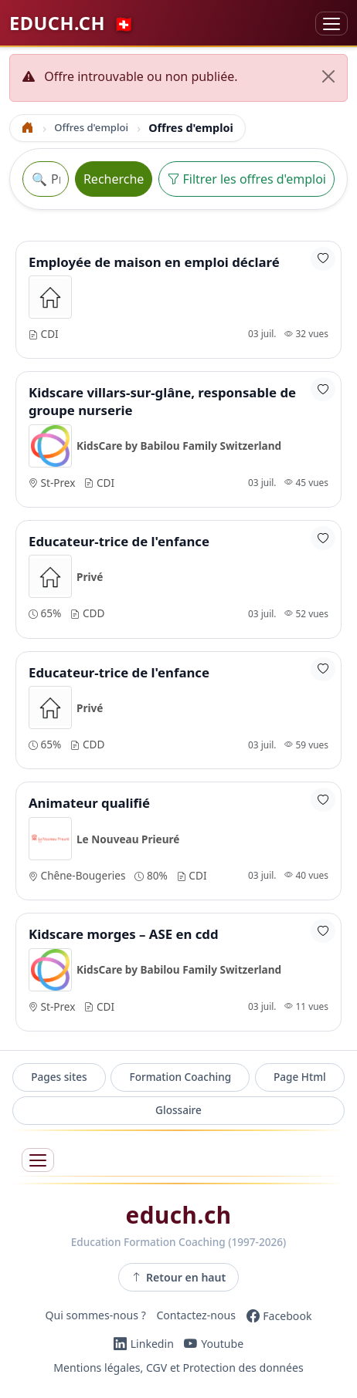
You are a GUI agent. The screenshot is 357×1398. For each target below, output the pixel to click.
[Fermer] (328, 76)
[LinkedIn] (144, 1344)
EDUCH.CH (71, 23)
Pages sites (59, 1076)
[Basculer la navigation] (331, 23)
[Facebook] (279, 1315)
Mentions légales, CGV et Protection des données (178, 1368)
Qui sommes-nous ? (96, 1316)
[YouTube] (213, 1344)
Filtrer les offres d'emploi (246, 179)
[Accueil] (28, 127)
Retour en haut (178, 1277)
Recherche (113, 179)
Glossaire (178, 1110)
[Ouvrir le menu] (38, 1160)
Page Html (300, 1076)
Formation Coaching (180, 1076)
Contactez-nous (196, 1316)
